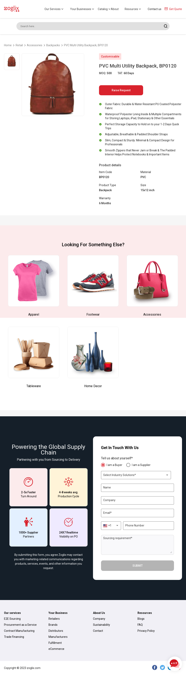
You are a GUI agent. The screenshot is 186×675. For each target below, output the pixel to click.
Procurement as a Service (20, 624)
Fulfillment (55, 642)
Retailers (54, 618)
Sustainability (101, 624)
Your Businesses (82, 9)
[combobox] (136, 475)
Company (99, 618)
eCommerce (56, 648)
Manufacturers (58, 636)
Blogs (141, 618)
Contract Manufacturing (19, 630)
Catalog (104, 9)
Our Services (54, 9)
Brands (53, 624)
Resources (133, 9)
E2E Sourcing (12, 618)
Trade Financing (14, 636)
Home (8, 45)
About (115, 9)
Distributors (56, 630)
